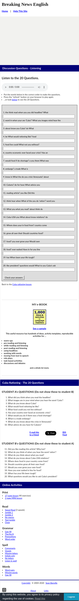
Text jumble (10, 520)
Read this (40, 598)
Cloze (7, 522)
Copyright (26, 583)
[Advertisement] (39, 39)
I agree (71, 597)
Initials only (10, 556)
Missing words (11, 572)
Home (5, 11)
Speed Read (10, 510)
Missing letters (11, 553)
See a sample (39, 328)
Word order (10, 539)
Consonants (10, 548)
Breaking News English (25, 4)
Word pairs (10, 570)
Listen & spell (11, 561)
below (14, 99)
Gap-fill (8, 531)
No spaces (9, 517)
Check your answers (13, 277)
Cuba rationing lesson (22, 284)
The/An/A (9, 534)
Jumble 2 (9, 515)
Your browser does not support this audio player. (25, 87)
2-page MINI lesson (13, 498)
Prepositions (10, 536)
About (33, 590)
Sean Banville (51, 583)
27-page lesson (11, 495)
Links (46, 590)
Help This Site (20, 11)
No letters (9, 558)
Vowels (8, 551)
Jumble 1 (9, 512)
